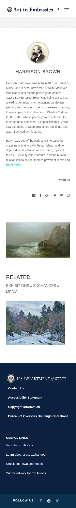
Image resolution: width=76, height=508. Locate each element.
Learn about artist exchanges (25, 454)
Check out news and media (24, 463)
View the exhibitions (19, 445)
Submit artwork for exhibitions (26, 473)
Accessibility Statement (25, 397)
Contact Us (16, 388)
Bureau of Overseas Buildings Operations (38, 416)
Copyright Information (24, 407)
